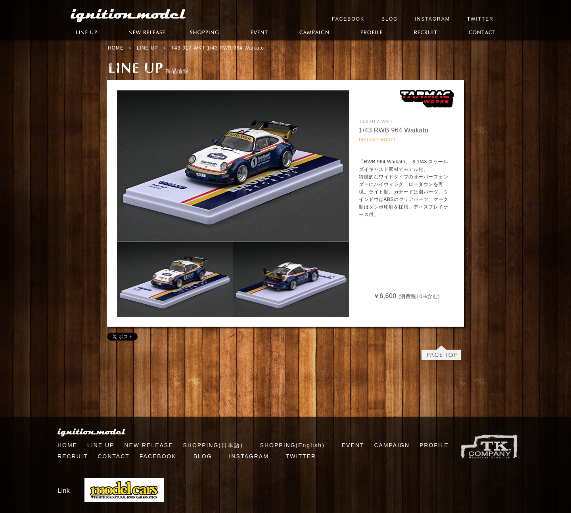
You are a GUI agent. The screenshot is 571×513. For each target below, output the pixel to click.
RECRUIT (72, 456)
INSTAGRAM (432, 19)
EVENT (353, 445)
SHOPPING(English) (292, 445)
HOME (116, 48)
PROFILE (434, 445)
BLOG (389, 19)
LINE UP (147, 48)
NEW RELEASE (148, 445)
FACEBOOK (348, 19)
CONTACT (114, 456)
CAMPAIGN (392, 445)
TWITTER (480, 19)
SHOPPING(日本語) (213, 445)
